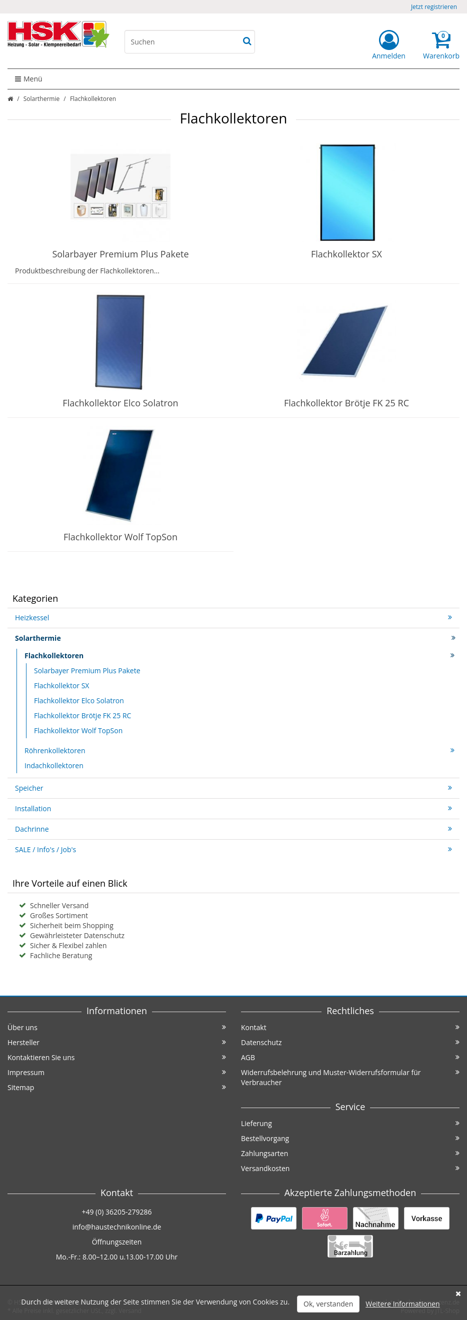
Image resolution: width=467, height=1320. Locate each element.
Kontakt (350, 1027)
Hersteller (117, 1042)
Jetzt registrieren (434, 6)
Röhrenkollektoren (239, 750)
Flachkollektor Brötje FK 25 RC (346, 403)
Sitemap (117, 1087)
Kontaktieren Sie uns (117, 1057)
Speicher (233, 788)
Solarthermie (42, 98)
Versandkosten (350, 1168)
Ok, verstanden (328, 1304)
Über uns (117, 1027)
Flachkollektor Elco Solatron (120, 403)
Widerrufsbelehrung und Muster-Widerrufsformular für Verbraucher (350, 1077)
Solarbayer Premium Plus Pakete (120, 254)
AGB (350, 1057)
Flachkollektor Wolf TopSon (121, 537)
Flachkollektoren (239, 655)
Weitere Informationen (403, 1304)
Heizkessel (233, 617)
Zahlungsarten (350, 1153)
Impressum (117, 1072)
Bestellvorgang (350, 1138)
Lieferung (350, 1123)
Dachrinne (233, 829)
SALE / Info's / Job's (233, 849)
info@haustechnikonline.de (117, 1227)
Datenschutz (350, 1042)
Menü (28, 78)
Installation (233, 808)
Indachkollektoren (54, 765)
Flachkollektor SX (346, 254)
